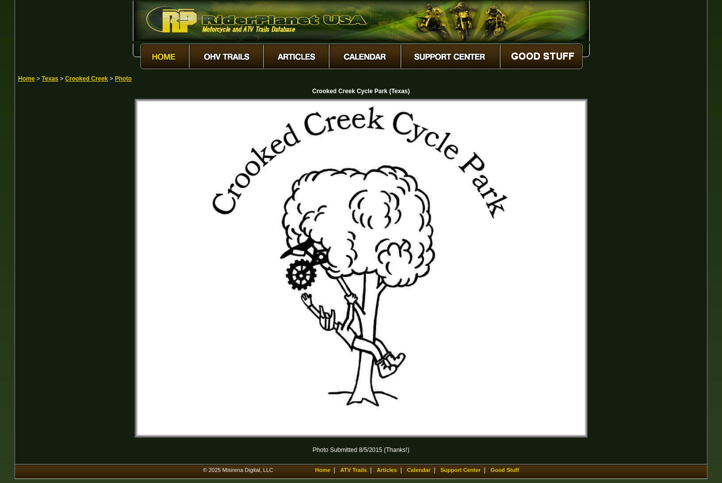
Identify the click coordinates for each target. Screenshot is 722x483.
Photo (123, 78)
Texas (50, 78)
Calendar (419, 470)
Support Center (461, 470)
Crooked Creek (86, 78)
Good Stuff (504, 470)
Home (26, 78)
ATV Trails (353, 470)
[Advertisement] (53, 249)
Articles (387, 470)
